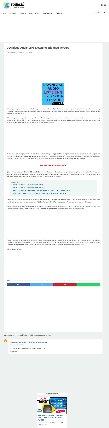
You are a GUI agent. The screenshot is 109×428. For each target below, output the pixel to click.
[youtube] (103, 5)
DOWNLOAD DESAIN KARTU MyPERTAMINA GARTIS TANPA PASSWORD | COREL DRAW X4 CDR (90, 81)
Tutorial (81, 176)
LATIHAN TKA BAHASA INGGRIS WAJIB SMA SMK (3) (28, 203)
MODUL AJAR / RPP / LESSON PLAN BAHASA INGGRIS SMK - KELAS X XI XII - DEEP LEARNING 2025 (91, 108)
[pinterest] (45, 316)
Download (96, 146)
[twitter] (30, 316)
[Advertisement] (54, 28)
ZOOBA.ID (54, 425)
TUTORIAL (24, 12)
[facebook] (99, 5)
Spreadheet (82, 173)
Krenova (81, 152)
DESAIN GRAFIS (34, 12)
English (88, 149)
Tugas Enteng (96, 173)
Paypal (85, 156)
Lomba (98, 152)
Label (87, 152)
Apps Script (82, 142)
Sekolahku (97, 163)
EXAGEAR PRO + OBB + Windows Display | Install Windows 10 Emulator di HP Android (91, 121)
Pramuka (90, 163)
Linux (92, 152)
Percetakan (100, 156)
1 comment (29, 59)
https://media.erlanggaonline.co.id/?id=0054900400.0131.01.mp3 (29, 373)
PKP (80, 159)
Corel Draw (82, 146)
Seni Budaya (82, 166)
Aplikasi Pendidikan (91, 139)
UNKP (100, 176)
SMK (94, 166)
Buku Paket (98, 142)
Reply (11, 382)
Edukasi (81, 149)
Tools (89, 173)
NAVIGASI (60, 12)
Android (81, 139)
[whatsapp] (61, 316)
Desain (89, 146)
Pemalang (92, 156)
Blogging (90, 142)
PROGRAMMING (48, 12)
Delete (15, 382)
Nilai (80, 156)
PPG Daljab (82, 163)
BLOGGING (14, 12)
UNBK (87, 176)
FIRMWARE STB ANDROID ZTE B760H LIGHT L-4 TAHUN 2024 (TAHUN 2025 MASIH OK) (89, 68)
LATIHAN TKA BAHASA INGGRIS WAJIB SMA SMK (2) (28, 206)
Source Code (97, 169)
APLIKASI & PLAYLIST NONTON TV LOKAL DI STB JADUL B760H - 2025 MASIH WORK (91, 95)
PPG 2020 (94, 159)
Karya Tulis (95, 149)
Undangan (94, 176)
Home (6, 12)
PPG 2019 (86, 159)
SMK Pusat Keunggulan (85, 169)
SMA (89, 166)
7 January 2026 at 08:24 (16, 376)
